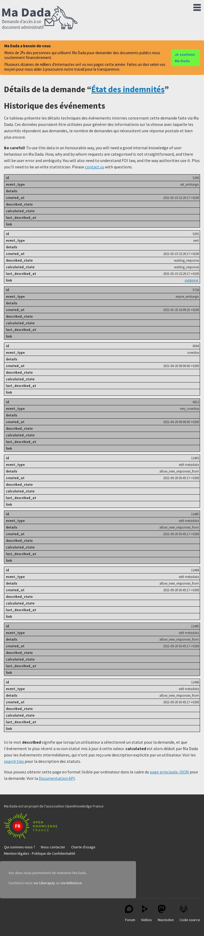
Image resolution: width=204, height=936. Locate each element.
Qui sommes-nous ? (19, 847)
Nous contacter (53, 847)
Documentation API (57, 778)
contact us (94, 166)
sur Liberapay (44, 882)
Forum (130, 913)
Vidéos (146, 913)
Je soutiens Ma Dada (185, 57)
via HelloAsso (71, 882)
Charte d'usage (83, 847)
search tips (14, 761)
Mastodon (166, 913)
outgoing (191, 280)
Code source (190, 913)
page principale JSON (169, 772)
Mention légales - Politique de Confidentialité (39, 853)
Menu (197, 6)
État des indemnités (127, 89)
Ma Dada (40, 18)
